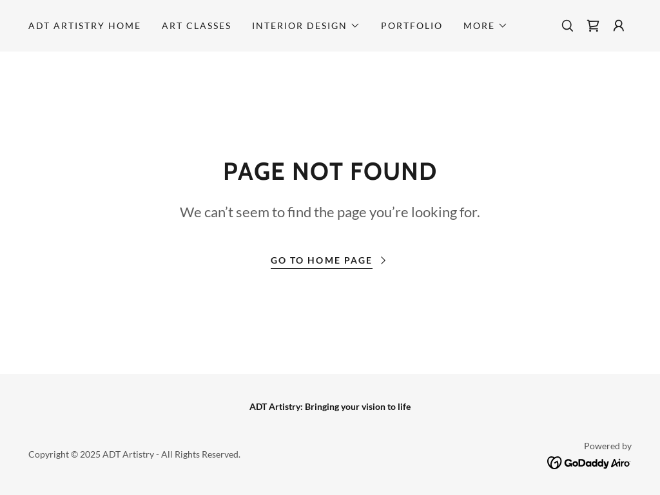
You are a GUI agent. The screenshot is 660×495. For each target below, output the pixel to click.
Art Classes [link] (196, 25)
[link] (593, 26)
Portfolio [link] (412, 25)
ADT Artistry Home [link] (84, 25)
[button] (306, 26)
